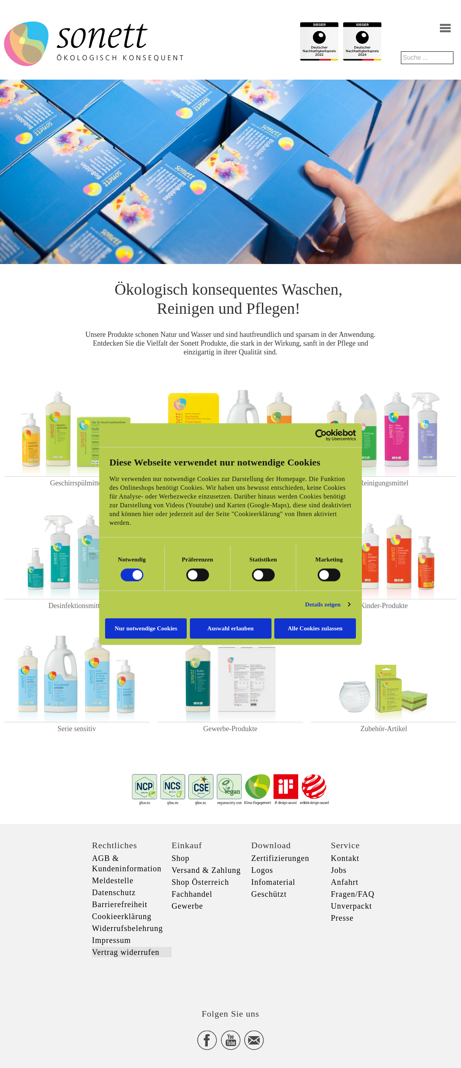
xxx (230, 967)
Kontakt (345, 858)
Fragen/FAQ (353, 894)
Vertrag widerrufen (126, 952)
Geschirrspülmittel (77, 483)
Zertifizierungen (280, 858)
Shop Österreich (200, 882)
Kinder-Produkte (384, 606)
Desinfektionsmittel (77, 606)
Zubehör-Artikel (383, 729)
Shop (180, 858)
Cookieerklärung (121, 916)
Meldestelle (112, 880)
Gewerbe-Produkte (230, 729)
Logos (262, 870)
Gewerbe (187, 906)
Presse (342, 917)
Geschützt (269, 894)
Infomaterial (273, 882)
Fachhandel (192, 894)
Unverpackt (351, 906)
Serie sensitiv (77, 729)
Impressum (111, 940)
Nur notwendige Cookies (146, 628)
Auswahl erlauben (230, 628)
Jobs (339, 870)
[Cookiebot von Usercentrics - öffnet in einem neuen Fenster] (321, 435)
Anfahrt (344, 882)
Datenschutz (114, 892)
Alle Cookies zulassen (315, 628)
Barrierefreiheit (119, 904)
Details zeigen (322, 604)
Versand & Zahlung (206, 870)
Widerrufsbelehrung (127, 928)
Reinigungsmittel (383, 483)
